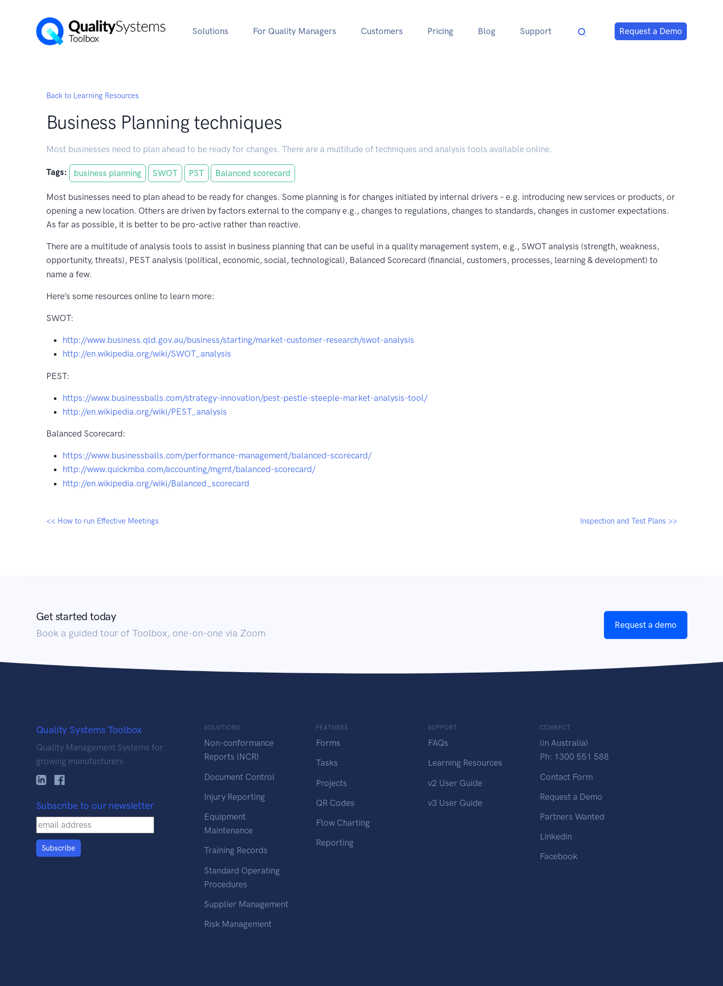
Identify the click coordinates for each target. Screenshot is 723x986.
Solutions (210, 31)
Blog (487, 31)
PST (196, 173)
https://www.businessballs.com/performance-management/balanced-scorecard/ (217, 455)
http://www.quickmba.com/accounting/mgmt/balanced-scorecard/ (189, 469)
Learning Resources (465, 763)
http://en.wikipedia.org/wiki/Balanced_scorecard (156, 483)
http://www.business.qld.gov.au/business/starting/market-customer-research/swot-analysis (238, 340)
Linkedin (556, 836)
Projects (331, 783)
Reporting (335, 842)
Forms (328, 743)
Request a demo (646, 625)
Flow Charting (343, 823)
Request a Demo (650, 31)
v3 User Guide (455, 803)
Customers (382, 31)
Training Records (236, 850)
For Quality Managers (294, 31)
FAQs (438, 743)
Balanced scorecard (253, 173)
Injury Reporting (234, 797)
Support (536, 31)
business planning (107, 173)
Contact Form (566, 777)
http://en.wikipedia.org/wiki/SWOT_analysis (147, 354)
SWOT (165, 173)
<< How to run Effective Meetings (102, 521)
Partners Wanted (572, 816)
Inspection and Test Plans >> (628, 521)
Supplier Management (246, 904)
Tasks (327, 763)
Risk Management (238, 924)
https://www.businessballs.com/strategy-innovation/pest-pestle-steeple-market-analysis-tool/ (245, 398)
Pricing (440, 31)
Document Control (239, 777)
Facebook (558, 856)
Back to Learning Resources (92, 95)
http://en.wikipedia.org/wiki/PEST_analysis (145, 412)
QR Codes (335, 803)
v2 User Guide (455, 783)
